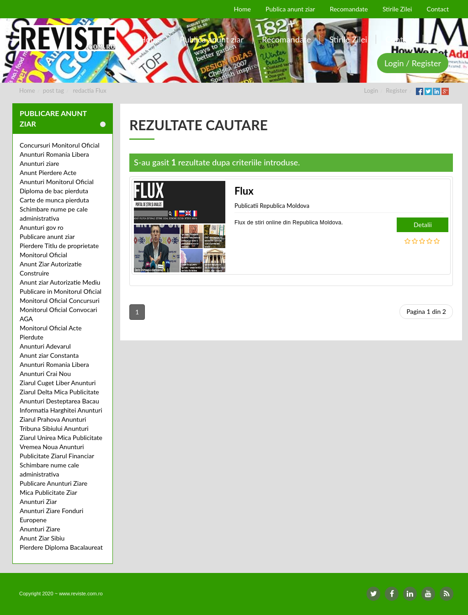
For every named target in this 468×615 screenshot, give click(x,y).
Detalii (423, 224)
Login (371, 90)
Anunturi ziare (39, 163)
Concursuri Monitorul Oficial (60, 145)
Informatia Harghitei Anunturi (61, 410)
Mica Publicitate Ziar (48, 492)
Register (396, 90)
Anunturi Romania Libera (54, 154)
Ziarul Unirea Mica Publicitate (61, 437)
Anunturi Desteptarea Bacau (59, 401)
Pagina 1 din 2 (426, 311)
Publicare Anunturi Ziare (53, 483)
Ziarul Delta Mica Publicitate (59, 392)
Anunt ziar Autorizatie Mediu (60, 282)
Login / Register (412, 63)
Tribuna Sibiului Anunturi (54, 428)
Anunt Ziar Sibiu (42, 538)
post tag (53, 90)
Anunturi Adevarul (45, 346)
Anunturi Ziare (40, 529)
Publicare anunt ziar (47, 236)
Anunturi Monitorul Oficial (57, 182)
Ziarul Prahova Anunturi (53, 419)
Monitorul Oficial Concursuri (60, 300)
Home (27, 90)
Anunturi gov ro (42, 227)
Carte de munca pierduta (54, 200)
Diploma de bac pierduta (54, 191)
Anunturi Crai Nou (45, 373)
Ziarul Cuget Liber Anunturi (58, 383)
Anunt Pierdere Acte (48, 172)
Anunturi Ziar (38, 501)
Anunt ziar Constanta (49, 355)
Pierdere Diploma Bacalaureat (61, 547)
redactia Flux (89, 90)
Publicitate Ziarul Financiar (57, 456)
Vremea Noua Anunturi (52, 447)
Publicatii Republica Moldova (271, 205)
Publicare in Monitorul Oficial (60, 291)
